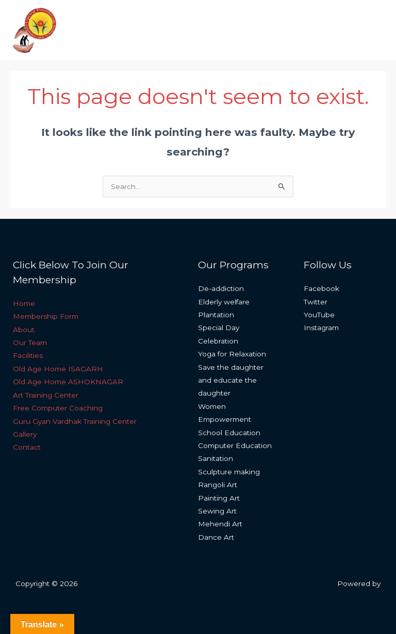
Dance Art (216, 537)
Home (24, 303)
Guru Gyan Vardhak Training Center (75, 421)
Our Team (30, 342)
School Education (229, 433)
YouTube (319, 315)
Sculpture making (229, 472)
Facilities (28, 355)
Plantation (216, 315)
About (24, 329)
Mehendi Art (220, 524)
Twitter (315, 302)
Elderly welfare (224, 302)
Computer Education (235, 445)
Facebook (321, 288)
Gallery (25, 434)
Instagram (321, 327)
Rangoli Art (217, 485)
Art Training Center (45, 395)
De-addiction (221, 288)
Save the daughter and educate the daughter (230, 380)
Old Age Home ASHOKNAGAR (68, 382)
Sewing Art (217, 511)
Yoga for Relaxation (232, 354)
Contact (27, 447)
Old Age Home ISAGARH (58, 369)
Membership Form (45, 316)
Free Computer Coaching (58, 408)
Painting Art (219, 498)
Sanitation (215, 458)
